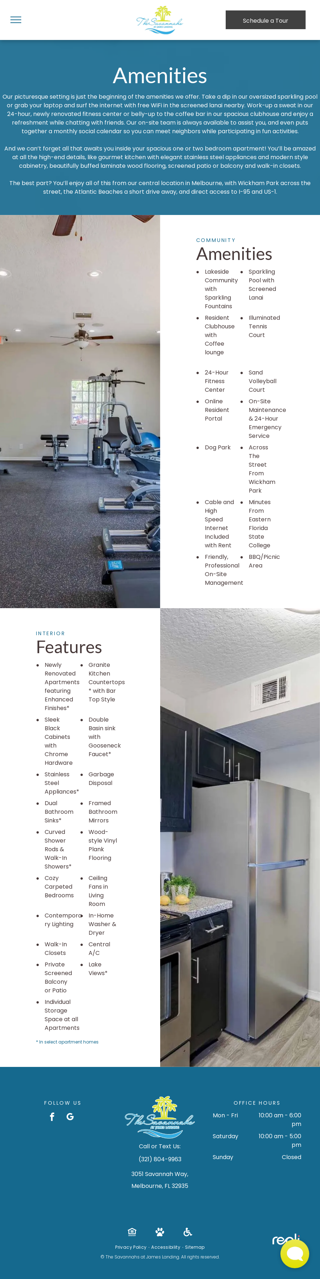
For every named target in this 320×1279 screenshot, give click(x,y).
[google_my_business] (70, 1117)
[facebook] (52, 1117)
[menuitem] (131, 1247)
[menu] (15, 19)
